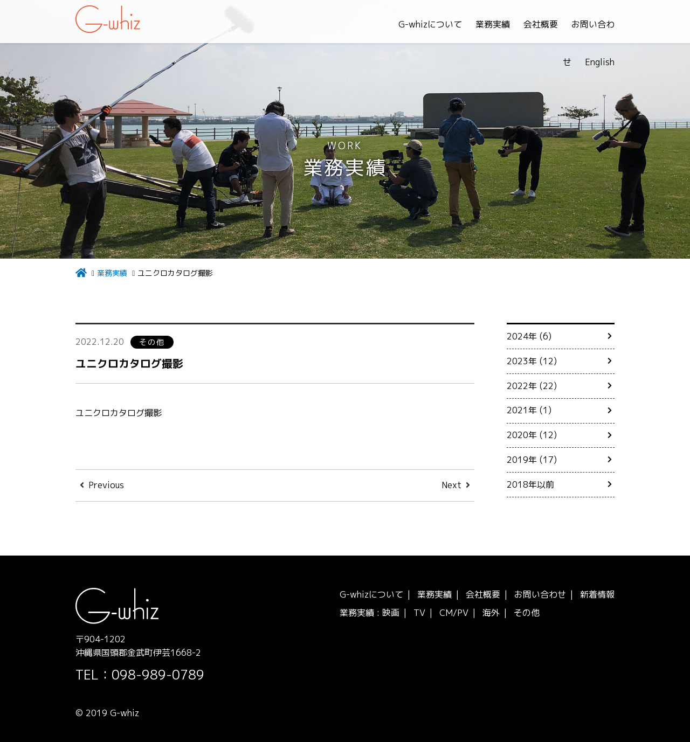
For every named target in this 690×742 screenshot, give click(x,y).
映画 (390, 613)
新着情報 (597, 594)
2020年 (522, 435)
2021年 (522, 410)
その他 (527, 613)
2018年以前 (530, 484)
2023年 (522, 361)
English (600, 24)
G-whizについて (378, 24)
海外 (491, 613)
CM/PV (453, 613)
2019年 (522, 460)
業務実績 (441, 24)
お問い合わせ (545, 24)
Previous (106, 485)
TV (419, 613)
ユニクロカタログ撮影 (134, 363)
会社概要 (489, 24)
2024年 (522, 336)
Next (451, 485)
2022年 (522, 386)
